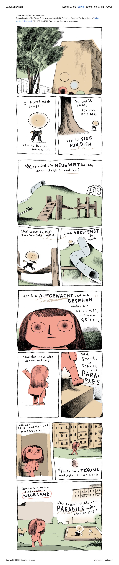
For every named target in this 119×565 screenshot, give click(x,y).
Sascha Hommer (14, 7)
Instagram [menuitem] (109, 560)
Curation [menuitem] (99, 7)
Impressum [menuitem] (98, 560)
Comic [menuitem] (81, 7)
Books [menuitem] (89, 7)
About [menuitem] (109, 7)
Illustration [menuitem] (69, 7)
